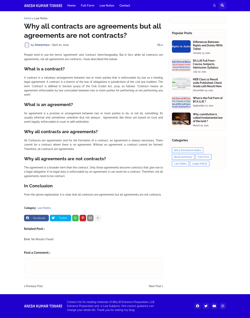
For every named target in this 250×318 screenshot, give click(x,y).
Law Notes (41, 18)
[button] (214, 5)
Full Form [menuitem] (87, 5)
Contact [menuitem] (124, 5)
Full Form (203, 156)
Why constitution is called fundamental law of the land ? (208, 118)
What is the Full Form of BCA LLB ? (208, 100)
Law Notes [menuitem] (107, 5)
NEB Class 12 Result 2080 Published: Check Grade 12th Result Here (207, 83)
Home (27, 18)
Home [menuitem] (71, 5)
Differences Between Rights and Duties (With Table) (208, 45)
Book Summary (183, 156)
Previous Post (34, 286)
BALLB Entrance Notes (187, 150)
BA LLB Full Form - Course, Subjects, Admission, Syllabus (205, 64)
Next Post (155, 286)
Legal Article (199, 163)
